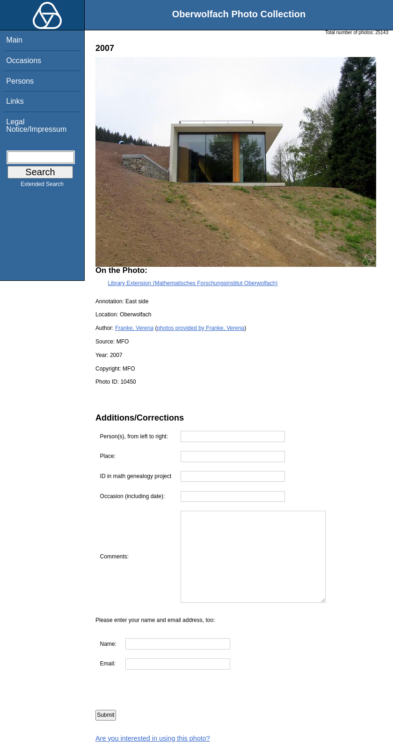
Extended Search (42, 186)
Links (14, 101)
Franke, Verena (134, 328)
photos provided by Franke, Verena (200, 328)
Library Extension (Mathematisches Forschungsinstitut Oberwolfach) (192, 283)
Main (14, 40)
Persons (20, 81)
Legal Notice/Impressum (36, 125)
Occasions (23, 60)
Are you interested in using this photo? (152, 738)
